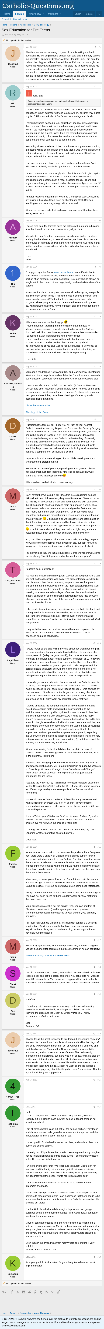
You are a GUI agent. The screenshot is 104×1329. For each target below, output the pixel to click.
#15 (99, 1033)
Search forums (20, 19)
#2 (100, 86)
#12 (99, 940)
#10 (99, 643)
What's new (35, 13)
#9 (100, 563)
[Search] (99, 14)
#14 (99, 994)
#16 (99, 1080)
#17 (99, 1107)
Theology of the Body (37, 412)
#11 (99, 847)
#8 (100, 490)
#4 (100, 267)
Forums (19, 13)
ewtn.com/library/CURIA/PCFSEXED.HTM (48, 955)
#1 (100, 47)
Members (53, 13)
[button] (43, 14)
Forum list (6, 19)
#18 (99, 1257)
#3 (100, 221)
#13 (99, 967)
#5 (100, 316)
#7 (100, 419)
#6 (100, 366)
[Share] (95, 47)
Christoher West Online (38, 405)
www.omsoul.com (63, 272)
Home (7, 13)
